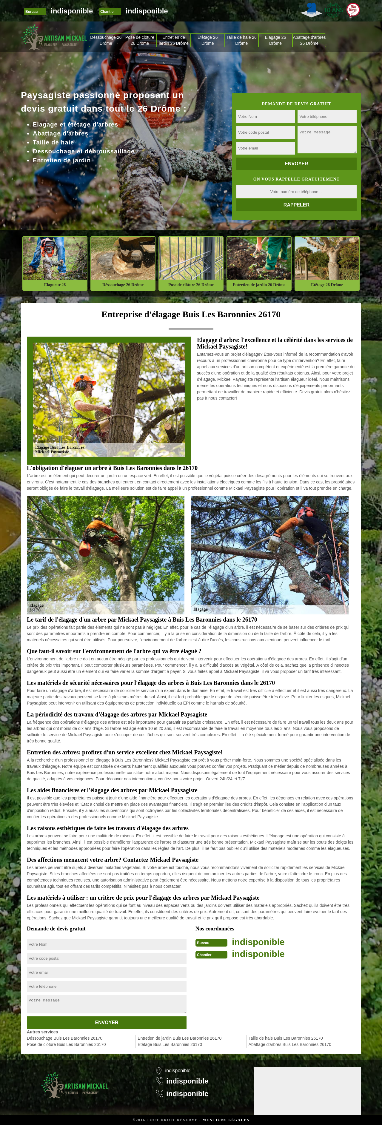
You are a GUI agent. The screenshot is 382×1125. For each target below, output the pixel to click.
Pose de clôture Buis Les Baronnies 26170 (66, 1044)
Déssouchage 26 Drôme (105, 40)
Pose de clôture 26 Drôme (139, 40)
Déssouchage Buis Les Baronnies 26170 (64, 1038)
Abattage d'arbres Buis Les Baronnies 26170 (290, 1044)
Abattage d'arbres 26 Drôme (309, 40)
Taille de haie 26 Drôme (242, 40)
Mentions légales (226, 1120)
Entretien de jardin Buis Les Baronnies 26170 (179, 1038)
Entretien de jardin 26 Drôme (174, 40)
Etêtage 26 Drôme (208, 40)
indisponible (72, 11)
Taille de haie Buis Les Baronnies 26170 (286, 1038)
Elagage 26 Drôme (275, 40)
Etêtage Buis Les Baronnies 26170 (170, 1044)
